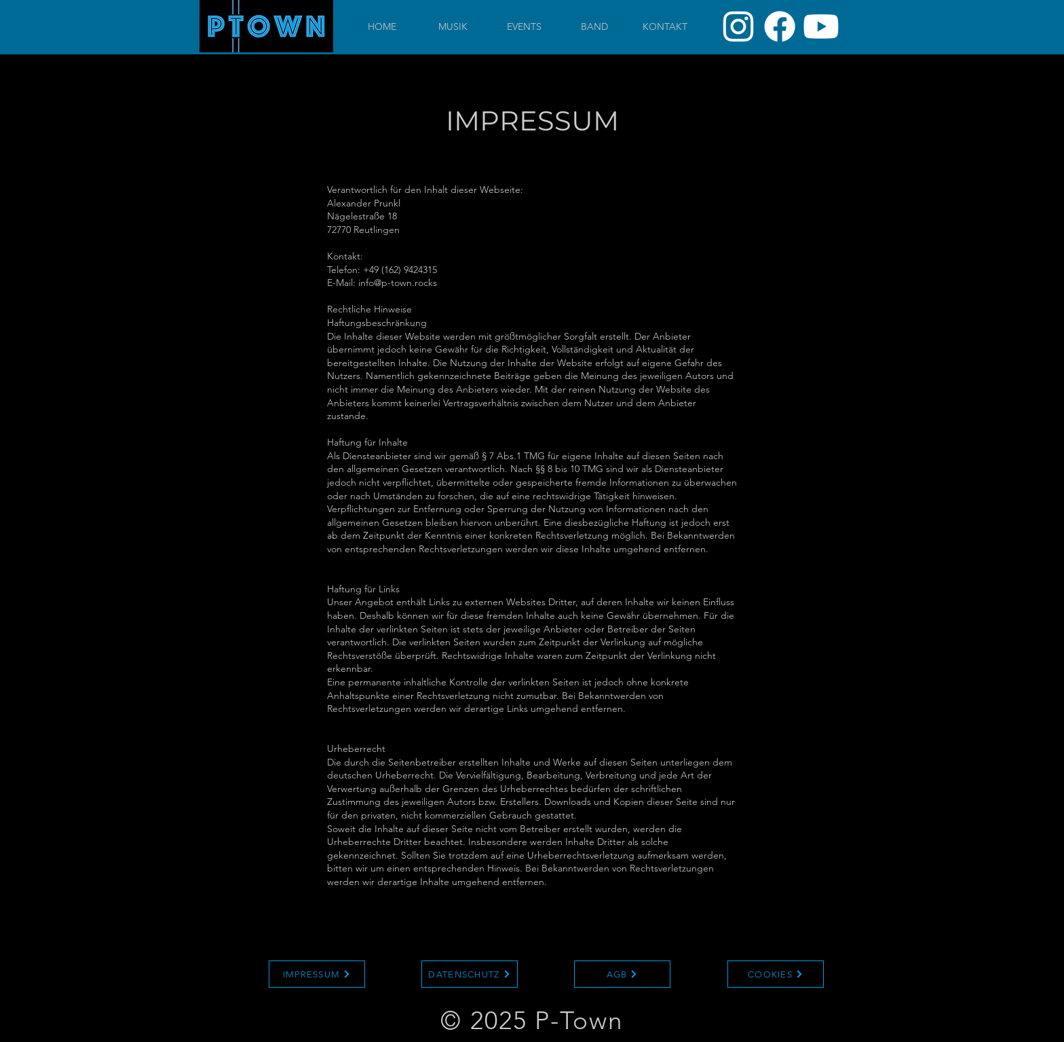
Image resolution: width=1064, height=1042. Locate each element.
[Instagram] (738, 26)
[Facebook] (779, 26)
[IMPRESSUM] (317, 974)
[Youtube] (821, 26)
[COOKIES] (775, 974)
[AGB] (622, 974)
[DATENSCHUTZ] (469, 974)
